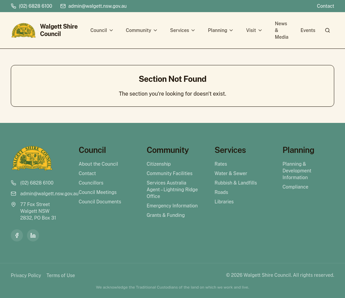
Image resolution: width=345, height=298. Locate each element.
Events (308, 30)
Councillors (91, 183)
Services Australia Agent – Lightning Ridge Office (172, 189)
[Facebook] (17, 235)
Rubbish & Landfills (236, 183)
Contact (325, 6)
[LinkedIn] (33, 235)
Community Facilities (169, 173)
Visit (254, 30)
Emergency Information (172, 205)
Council (102, 30)
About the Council (98, 164)
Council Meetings (98, 192)
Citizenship (159, 164)
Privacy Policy (26, 275)
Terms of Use (60, 275)
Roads (221, 192)
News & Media (281, 30)
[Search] (327, 30)
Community (142, 30)
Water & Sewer (231, 173)
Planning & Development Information (296, 170)
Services (183, 30)
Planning (221, 30)
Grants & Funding (166, 215)
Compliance (295, 187)
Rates (221, 164)
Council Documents (100, 201)
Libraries (224, 201)
